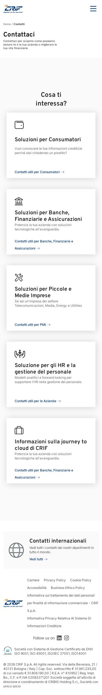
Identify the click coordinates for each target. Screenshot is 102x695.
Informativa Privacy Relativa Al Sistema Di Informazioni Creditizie (59, 622)
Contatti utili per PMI (30, 325)
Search (78, 8)
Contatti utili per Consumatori (37, 172)
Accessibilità (37, 588)
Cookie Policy (80, 580)
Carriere (33, 580)
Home (7, 24)
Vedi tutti (36, 559)
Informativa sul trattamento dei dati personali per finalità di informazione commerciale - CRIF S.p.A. (62, 603)
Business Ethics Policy (68, 588)
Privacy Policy (55, 580)
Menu (93, 8)
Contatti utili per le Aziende (35, 401)
